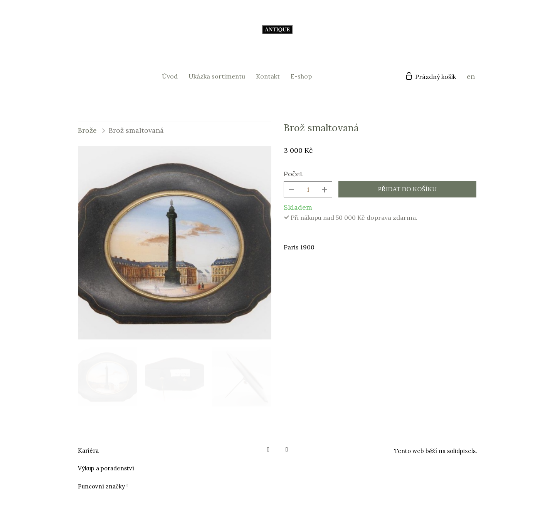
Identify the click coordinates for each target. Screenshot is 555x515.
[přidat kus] (324, 189)
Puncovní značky (101, 486)
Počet (293, 173)
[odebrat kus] (291, 189)
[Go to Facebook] (268, 449)
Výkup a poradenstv (105, 468)
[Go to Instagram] (287, 449)
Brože (87, 130)
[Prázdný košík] (430, 77)
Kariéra (88, 450)
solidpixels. (462, 451)
